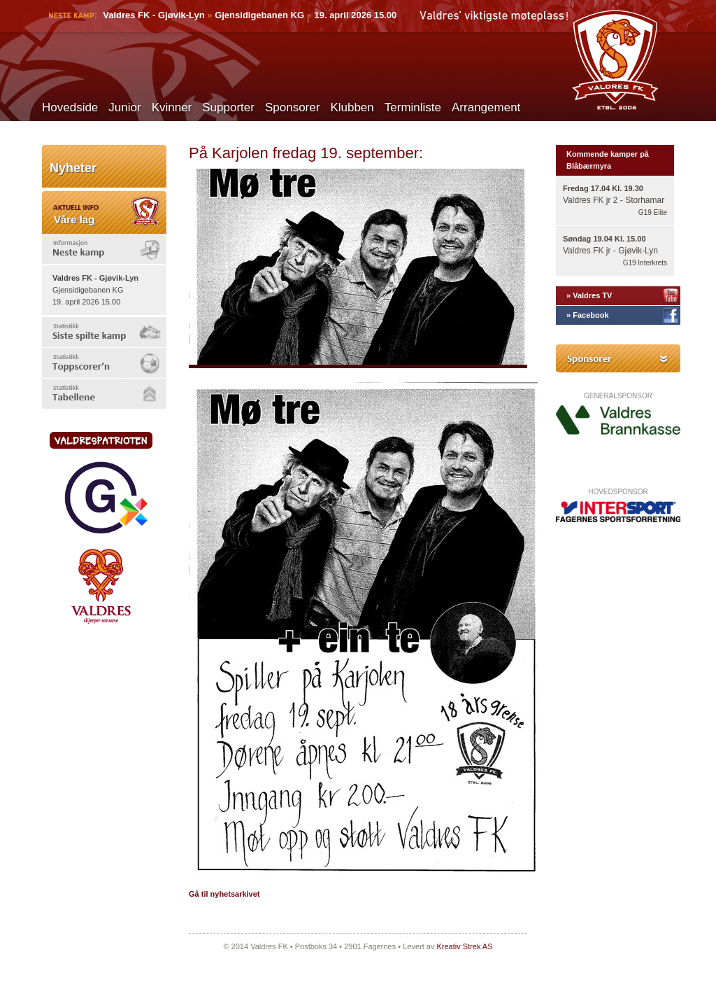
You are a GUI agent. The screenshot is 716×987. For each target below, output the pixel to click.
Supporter (228, 107)
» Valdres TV (589, 295)
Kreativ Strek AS (464, 946)
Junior (124, 107)
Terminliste (413, 107)
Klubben (351, 107)
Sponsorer (292, 107)
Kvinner (172, 107)
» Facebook (587, 315)
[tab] (104, 249)
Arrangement (486, 107)
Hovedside (70, 107)
